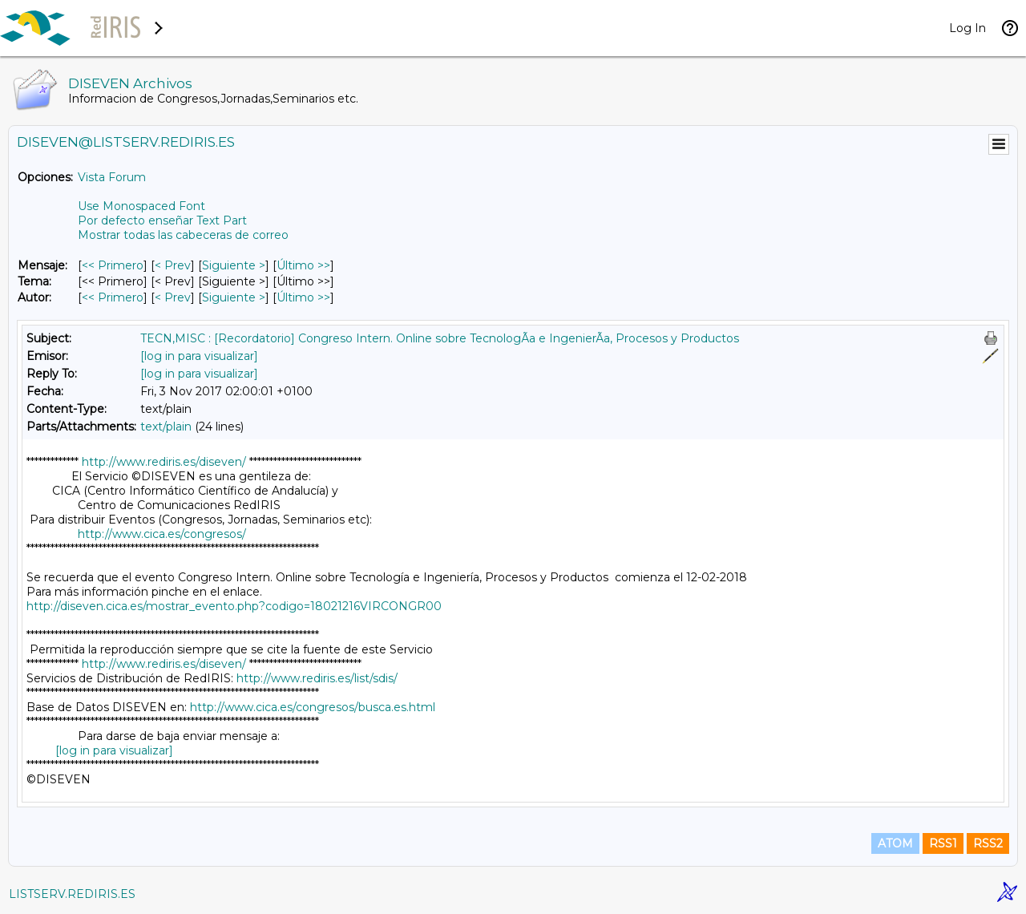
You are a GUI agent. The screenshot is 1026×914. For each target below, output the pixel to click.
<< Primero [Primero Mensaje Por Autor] (112, 297)
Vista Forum (112, 177)
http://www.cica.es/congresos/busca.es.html (312, 707)
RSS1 (943, 843)
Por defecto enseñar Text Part (162, 220)
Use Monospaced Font (141, 206)
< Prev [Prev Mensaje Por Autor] (173, 297)
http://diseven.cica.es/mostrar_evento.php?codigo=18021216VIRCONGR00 (234, 606)
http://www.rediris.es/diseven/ (164, 462)
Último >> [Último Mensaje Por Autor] (303, 297)
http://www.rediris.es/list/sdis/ (317, 678)
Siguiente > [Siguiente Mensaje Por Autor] (233, 297)
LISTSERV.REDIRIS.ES (72, 894)
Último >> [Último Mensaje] (303, 265)
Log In (967, 28)
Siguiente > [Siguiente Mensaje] (233, 265)
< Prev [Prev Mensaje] (173, 265)
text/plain (166, 426)
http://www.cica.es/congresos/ (162, 534)
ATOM (895, 843)
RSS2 (988, 843)
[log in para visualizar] (199, 356)
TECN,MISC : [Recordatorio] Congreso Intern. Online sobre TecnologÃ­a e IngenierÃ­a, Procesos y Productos (439, 338)
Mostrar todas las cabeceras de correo (183, 235)
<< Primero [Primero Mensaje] (112, 265)
